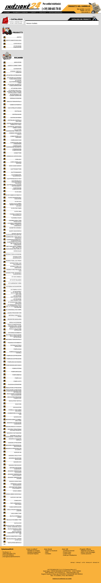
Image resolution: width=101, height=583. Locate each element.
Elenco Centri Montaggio (88, 552)
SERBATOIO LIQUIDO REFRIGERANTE (16, 484)
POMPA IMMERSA (16, 374)
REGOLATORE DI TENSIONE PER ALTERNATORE (14, 394)
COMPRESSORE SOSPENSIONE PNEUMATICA (13, 146)
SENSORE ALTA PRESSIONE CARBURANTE (14, 423)
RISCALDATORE (17, 407)
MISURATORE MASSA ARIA (14, 319)
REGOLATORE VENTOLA (15, 401)
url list (83, 562)
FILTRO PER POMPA (16, 208)
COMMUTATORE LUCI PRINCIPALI (15, 137)
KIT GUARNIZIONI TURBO (14, 283)
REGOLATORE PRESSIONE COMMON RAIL (14, 397)
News (47, 552)
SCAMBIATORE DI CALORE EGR (14, 414)
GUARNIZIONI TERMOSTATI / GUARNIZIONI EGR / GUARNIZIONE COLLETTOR (14, 241)
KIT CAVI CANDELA (16, 276)
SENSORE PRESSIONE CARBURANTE (15, 468)
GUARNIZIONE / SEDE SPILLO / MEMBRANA (13, 237)
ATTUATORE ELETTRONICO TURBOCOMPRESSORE (14, 78)
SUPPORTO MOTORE (15, 497)
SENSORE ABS (17, 417)
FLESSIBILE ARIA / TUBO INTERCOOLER (15, 221)
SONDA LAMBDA (17, 491)
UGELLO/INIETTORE (16, 513)
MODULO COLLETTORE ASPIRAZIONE (15, 329)
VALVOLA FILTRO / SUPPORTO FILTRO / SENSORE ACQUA (13, 526)
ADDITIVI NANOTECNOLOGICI (13, 40)
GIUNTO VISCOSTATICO (15, 231)
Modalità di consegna (34, 550)
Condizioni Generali (68, 550)
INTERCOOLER (17, 251)
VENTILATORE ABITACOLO (14, 542)
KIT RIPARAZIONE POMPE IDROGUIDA (14, 303)
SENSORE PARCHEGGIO (15, 465)
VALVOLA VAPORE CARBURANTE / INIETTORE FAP (14, 533)
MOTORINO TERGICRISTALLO (13, 339)
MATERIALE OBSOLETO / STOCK (15, 316)
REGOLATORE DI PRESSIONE (13, 387)
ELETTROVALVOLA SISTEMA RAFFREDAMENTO (14, 185)
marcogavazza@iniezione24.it (11, 556)
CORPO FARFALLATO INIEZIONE (15, 162)
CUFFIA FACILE (17, 43)
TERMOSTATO (17, 500)
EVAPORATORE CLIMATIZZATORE (16, 188)
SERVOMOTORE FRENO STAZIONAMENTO (15, 488)
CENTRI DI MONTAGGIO (55, 12)
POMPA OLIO (18, 378)
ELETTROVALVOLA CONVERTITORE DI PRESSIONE (16, 182)
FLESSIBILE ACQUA (16, 218)
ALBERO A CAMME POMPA (14, 65)
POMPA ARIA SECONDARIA (14, 362)
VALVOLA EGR (17, 523)
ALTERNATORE (17, 68)
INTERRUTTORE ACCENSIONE (13, 254)
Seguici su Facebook (51, 550)
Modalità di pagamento (34, 552)
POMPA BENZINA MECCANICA (13, 365)
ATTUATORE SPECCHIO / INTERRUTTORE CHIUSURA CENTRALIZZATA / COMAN (14, 91)
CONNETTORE (17, 153)
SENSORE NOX (17, 462)
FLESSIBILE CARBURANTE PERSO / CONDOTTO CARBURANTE (14, 224)
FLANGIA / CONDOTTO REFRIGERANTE (15, 215)
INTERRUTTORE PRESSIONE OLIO (14, 270)
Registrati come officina (87, 550)
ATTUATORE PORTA (16, 88)
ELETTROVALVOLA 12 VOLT (14, 178)
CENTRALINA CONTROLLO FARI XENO (14, 121)
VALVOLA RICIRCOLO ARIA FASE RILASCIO (14, 529)
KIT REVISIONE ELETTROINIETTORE (16, 296)
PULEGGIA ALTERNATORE (14, 384)
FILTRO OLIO (18, 201)
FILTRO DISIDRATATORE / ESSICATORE (14, 198)
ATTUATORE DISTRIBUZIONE (14, 75)
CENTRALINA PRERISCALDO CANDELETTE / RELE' (14, 124)
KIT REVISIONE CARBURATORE (17, 47)
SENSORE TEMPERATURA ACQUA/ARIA (14, 471)
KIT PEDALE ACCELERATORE (13, 286)
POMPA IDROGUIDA (16, 371)
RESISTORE (18, 404)
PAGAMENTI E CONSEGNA (20, 12)
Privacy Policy (67, 552)
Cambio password (86, 553)
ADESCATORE (17, 62)
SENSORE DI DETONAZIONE (14, 433)
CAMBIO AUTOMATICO (15, 104)
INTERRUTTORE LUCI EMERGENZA (15, 267)
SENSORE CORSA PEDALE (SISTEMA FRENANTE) (14, 430)
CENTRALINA (18, 111)
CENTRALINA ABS (16, 114)
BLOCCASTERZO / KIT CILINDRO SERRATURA (15, 95)
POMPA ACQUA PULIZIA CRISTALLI (15, 352)
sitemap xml (89, 562)
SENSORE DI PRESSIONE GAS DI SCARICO (13, 449)
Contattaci (48, 553)
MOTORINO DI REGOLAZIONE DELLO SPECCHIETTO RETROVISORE (13, 336)
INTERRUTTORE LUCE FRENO (13, 260)
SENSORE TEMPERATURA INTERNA (14, 478)
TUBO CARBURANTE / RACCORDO (15, 504)
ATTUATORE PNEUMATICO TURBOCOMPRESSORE (14, 85)
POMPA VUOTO (17, 381)
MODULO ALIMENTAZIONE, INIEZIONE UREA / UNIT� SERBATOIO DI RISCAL (14, 326)
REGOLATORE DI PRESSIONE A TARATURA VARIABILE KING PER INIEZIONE (13, 391)
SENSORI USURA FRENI (15, 481)
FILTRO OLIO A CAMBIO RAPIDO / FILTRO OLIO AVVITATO (15, 205)
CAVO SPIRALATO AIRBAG (14, 108)
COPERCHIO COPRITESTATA (14, 156)
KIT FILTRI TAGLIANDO (15, 280)
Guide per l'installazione (70, 555)
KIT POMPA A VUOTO (16, 289)
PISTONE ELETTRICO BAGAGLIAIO (15, 346)
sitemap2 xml (96, 562)
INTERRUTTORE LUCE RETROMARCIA (15, 264)
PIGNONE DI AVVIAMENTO (14, 342)
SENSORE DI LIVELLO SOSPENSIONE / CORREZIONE (13, 436)
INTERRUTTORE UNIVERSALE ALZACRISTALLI (13, 273)
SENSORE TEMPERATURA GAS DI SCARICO (14, 475)
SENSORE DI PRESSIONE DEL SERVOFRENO (13, 446)
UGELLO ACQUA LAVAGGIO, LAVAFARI (14, 510)
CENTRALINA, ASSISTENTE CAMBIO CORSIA (14, 127)
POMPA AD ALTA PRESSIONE (14, 355)
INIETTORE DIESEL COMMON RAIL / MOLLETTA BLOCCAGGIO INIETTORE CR (13, 247)
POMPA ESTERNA (16, 368)
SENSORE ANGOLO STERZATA (13, 426)
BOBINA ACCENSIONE (15, 98)
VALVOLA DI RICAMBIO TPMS (14, 520)
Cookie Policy (67, 553)
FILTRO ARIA (18, 192)
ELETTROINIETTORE (16, 169)
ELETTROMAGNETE (16, 172)
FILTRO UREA (17, 211)
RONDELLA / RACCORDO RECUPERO (15, 410)
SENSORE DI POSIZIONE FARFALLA (15, 439)
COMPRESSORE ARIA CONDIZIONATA (15, 143)
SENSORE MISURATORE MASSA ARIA (15, 459)
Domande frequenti (33, 553)
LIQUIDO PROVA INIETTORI (14, 312)
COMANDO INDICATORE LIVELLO (15, 133)
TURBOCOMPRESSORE (15, 507)
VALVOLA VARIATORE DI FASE (13, 536)
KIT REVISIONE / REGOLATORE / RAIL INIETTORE (16, 293)
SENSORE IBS (17, 452)
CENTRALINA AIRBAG (15, 117)
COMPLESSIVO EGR (16, 140)
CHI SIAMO (7, 12)
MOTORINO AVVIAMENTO (14, 332)
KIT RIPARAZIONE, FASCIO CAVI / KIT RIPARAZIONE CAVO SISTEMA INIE (13, 306)
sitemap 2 (78, 562)
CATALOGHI (42, 12)
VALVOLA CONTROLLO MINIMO (15, 516)
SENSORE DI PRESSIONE (14, 442)
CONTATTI (33, 12)
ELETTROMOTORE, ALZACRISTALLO (16, 175)
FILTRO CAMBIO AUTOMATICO (13, 195)
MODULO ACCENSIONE (15, 322)
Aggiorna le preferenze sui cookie (62, 578)
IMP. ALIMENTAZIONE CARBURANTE (16, 244)
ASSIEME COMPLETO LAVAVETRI (15, 72)
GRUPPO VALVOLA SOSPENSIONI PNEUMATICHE (13, 234)
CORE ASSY (18, 159)
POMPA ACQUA (17, 349)
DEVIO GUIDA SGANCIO (15, 165)
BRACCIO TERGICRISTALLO (14, 101)
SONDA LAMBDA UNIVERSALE (13, 494)
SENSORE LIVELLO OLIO (15, 455)
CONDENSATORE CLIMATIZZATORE (16, 150)
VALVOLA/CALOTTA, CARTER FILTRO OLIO (14, 539)
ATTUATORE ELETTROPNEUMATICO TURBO (15, 82)
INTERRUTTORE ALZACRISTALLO (17, 257)
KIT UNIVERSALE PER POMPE (13, 309)
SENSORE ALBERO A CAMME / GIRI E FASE (13, 420)
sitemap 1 (73, 562)
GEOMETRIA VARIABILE (15, 228)
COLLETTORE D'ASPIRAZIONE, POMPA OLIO (13, 130)
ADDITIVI (19, 37)
